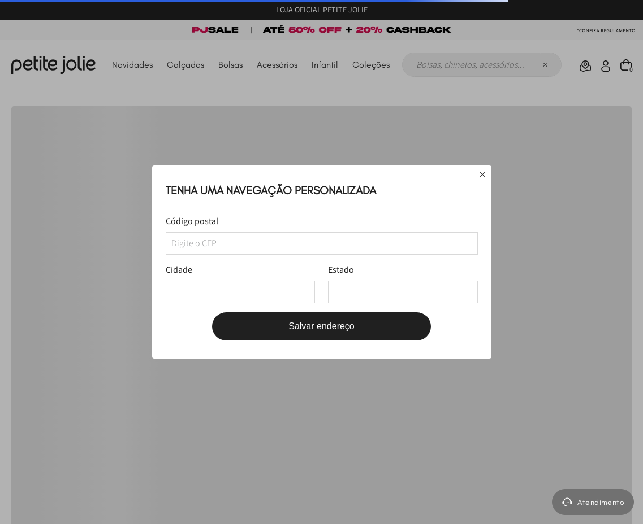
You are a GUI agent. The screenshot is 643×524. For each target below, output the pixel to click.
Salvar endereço (321, 326)
